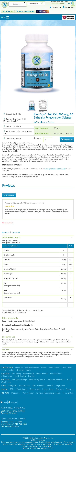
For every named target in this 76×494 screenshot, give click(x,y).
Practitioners (22, 389)
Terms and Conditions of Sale (48, 393)
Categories (12, 385)
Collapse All (16, 232)
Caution (5, 349)
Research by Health (37, 379)
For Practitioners (32, 367)
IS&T (51, 448)
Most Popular (24, 385)
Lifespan (31, 376)
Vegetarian (60, 385)
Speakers (69, 389)
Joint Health (20, 376)
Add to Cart (66, 139)
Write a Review (9, 195)
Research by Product (56, 379)
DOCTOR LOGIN (68, 7)
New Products (38, 385)
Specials (50, 385)
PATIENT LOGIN (55, 7)
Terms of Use (68, 393)
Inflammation (6, 376)
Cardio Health (42, 373)
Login (4, 402)
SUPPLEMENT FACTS (11, 237)
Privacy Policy (28, 393)
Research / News (23, 370)
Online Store (67, 367)
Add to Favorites (47, 122)
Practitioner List (7, 370)
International (54, 367)
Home (43, 367)
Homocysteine (56, 373)
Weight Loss (6, 382)
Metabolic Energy (19, 379)
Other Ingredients (10, 318)
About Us (19, 367)
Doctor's (12, 402)
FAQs (12, 389)
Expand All (5, 232)
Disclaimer (15, 393)
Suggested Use (8, 336)
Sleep (69, 379)
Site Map (59, 389)
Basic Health (28, 373)
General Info (35, 389)
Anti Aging (16, 373)
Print (36, 122)
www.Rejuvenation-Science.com (54, 169)
